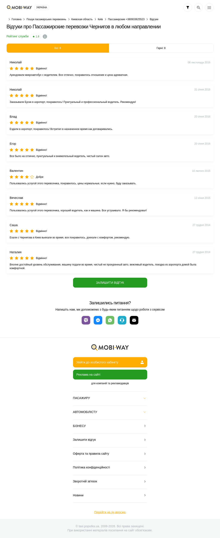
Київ (100, 19)
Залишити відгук (110, 282)
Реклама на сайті (88, 374)
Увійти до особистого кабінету (110, 362)
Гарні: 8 (161, 48)
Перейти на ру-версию (110, 512)
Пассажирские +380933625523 (126, 19)
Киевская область (82, 19)
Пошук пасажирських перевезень (46, 19)
